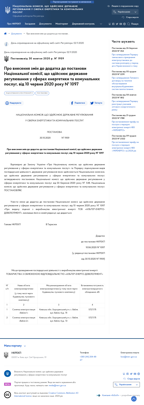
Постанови (42, 93)
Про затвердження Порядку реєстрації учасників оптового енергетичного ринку (125, 105)
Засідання (30, 24)
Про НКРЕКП (14, 24)
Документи (45, 24)
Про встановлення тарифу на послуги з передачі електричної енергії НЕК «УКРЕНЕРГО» (125, 126)
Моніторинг (62, 24)
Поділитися (80, 103)
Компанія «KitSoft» (110, 395)
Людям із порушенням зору (125, 6)
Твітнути (98, 103)
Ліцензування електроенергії (19, 93)
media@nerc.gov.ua (57, 386)
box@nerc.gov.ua (129, 357)
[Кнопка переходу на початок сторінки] (133, 399)
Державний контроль (83, 24)
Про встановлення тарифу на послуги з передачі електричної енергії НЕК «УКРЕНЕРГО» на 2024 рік (125, 146)
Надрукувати (15, 103)
